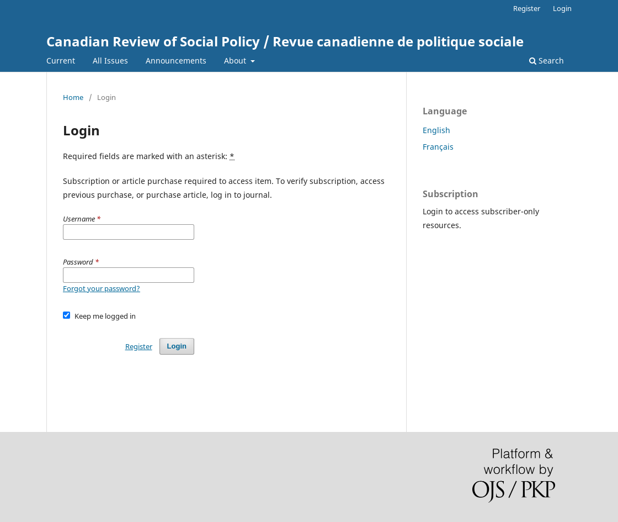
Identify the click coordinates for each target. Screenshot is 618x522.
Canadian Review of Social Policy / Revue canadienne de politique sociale (285, 41)
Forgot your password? (101, 288)
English (436, 130)
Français (438, 146)
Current (60, 60)
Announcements (176, 60)
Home (73, 97)
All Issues (110, 60)
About (236, 60)
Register (526, 8)
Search (546, 60)
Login (562, 8)
